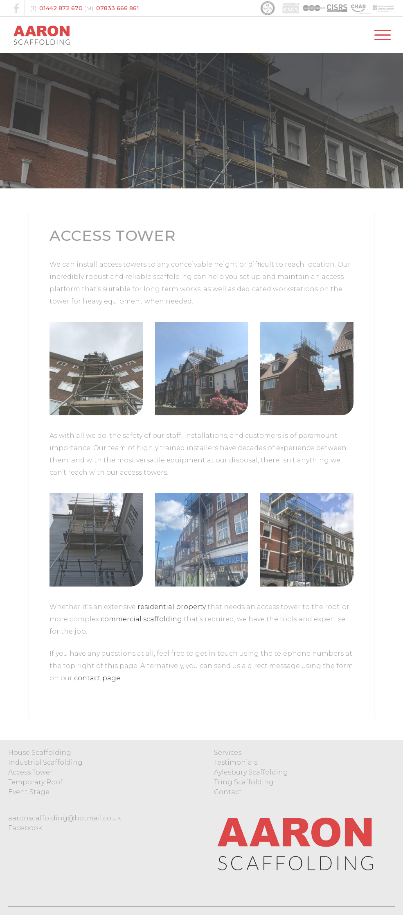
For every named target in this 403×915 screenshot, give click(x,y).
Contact (228, 792)
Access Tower (30, 772)
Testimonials (235, 762)
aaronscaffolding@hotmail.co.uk (64, 818)
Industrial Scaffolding (45, 762)
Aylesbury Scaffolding (251, 772)
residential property (171, 607)
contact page (97, 678)
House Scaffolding (39, 752)
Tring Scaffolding (244, 782)
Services (227, 752)
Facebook (25, 828)
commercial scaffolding (141, 619)
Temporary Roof (35, 782)
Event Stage (29, 792)
